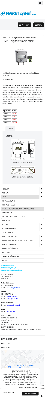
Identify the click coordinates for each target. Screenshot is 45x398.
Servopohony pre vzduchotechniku (23, 241)
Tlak (23, 197)
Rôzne (5, 260)
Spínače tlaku (8, 205)
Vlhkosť (23, 193)
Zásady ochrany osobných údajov (28, 387)
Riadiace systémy (23, 245)
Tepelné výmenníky (10, 256)
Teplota (23, 189)
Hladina (23, 225)
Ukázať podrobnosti (8, 392)
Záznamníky (7, 233)
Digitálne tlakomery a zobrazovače (18, 209)
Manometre (7, 213)
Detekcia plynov (23, 229)
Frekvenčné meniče (10, 248)
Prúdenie (6, 221)
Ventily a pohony (23, 237)
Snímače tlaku (8, 201)
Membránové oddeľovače (13, 217)
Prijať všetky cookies (30, 394)
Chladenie (6, 252)
